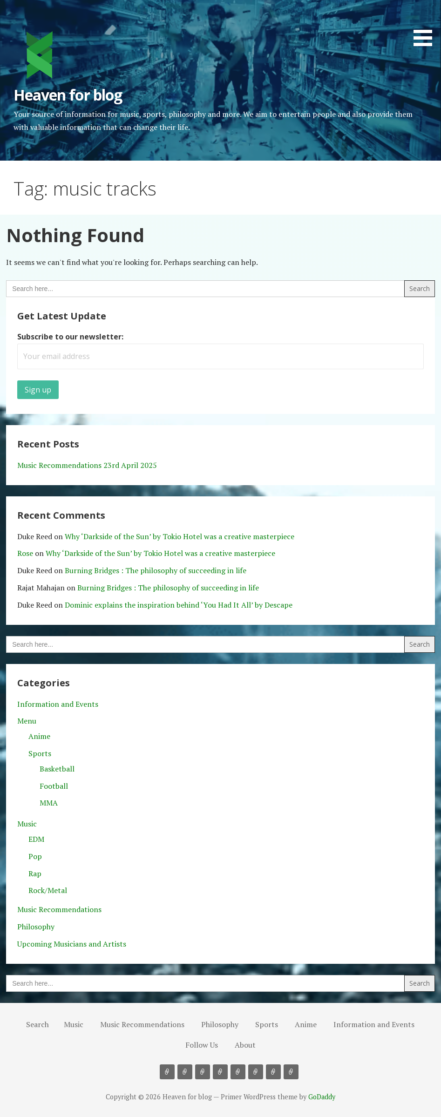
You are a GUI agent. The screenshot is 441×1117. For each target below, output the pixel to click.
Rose (25, 553)
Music (27, 824)
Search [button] (37, 1024)
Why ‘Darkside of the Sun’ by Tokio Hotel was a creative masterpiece (179, 536)
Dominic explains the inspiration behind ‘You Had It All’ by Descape (178, 605)
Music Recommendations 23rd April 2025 (87, 465)
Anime (39, 736)
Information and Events (57, 704)
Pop (35, 856)
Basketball (57, 769)
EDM (36, 839)
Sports (39, 753)
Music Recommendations (59, 909)
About (245, 1045)
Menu (26, 721)
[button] (426, 24)
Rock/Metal (47, 890)
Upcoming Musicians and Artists (71, 944)
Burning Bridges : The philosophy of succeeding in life (155, 570)
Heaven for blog (68, 95)
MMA (49, 803)
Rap (34, 873)
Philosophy (35, 926)
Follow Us (201, 1045)
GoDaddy (321, 1096)
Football (54, 786)
